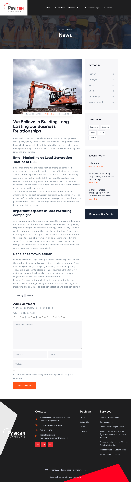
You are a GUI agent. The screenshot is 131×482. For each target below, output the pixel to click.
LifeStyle (92, 79)
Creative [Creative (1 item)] (105, 127)
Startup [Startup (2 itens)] (93, 138)
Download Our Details (101, 214)
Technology (94, 96)
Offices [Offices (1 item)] (92, 132)
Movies (38, 114)
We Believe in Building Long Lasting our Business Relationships (101, 176)
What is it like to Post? (24, 313)
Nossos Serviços (92, 8)
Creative (30, 295)
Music (91, 90)
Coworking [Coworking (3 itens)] (94, 127)
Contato (108, 8)
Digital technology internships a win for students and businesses (100, 192)
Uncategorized (95, 102)
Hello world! (94, 163)
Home (49, 8)
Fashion (69, 29)
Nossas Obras (75, 8)
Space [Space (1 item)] (101, 132)
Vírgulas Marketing (73, 477)
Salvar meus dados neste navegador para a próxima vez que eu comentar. (43, 376)
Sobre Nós (60, 8)
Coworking (19, 295)
